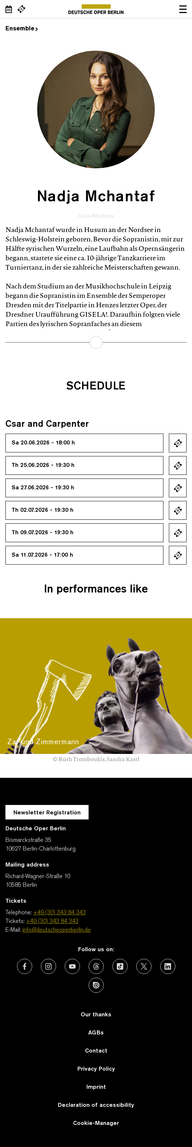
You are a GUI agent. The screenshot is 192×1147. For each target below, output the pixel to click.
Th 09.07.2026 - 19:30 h (42, 533)
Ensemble (21, 29)
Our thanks (96, 1015)
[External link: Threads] (96, 966)
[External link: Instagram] (48, 966)
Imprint (96, 1087)
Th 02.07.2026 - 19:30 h (42, 510)
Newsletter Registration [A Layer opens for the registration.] (47, 813)
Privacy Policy (96, 1069)
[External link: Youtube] (72, 966)
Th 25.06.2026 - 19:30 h (43, 465)
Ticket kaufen (178, 443)
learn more (96, 342)
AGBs (96, 1033)
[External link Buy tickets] (21, 9)
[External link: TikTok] (120, 966)
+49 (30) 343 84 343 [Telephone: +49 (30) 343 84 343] (59, 913)
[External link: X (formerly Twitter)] (144, 966)
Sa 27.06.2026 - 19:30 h (43, 488)
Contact (96, 1051)
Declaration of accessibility (96, 1105)
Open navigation (183, 9)
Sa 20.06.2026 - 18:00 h (43, 443)
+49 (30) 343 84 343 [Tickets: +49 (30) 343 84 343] (52, 921)
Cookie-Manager (96, 1123)
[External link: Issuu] (96, 985)
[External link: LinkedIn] (168, 966)
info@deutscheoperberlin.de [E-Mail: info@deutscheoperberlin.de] (56, 930)
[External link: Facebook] (24, 966)
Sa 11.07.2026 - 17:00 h (42, 555)
